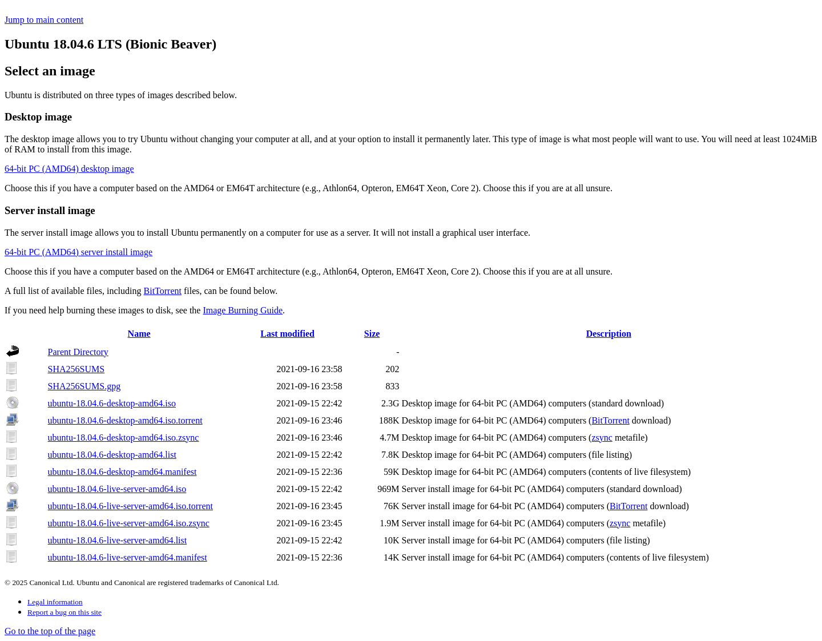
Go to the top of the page (50, 631)
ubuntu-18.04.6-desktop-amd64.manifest (122, 472)
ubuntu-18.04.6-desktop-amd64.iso (112, 403)
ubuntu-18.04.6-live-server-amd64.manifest (127, 557)
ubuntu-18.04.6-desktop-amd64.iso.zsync (123, 437)
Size (372, 333)
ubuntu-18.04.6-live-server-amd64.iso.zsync (128, 523)
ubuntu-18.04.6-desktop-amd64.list (112, 454)
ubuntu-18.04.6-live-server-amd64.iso (117, 489)
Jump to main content (44, 20)
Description (608, 333)
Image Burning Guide (243, 310)
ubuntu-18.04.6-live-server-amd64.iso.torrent (130, 506)
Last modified (287, 333)
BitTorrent (163, 291)
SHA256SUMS (76, 369)
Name (139, 333)
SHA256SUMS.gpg (84, 386)
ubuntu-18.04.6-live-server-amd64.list (117, 540)
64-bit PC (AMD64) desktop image (69, 169)
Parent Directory (78, 352)
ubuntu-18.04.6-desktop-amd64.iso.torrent (125, 420)
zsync (601, 437)
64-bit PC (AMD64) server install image (78, 252)
